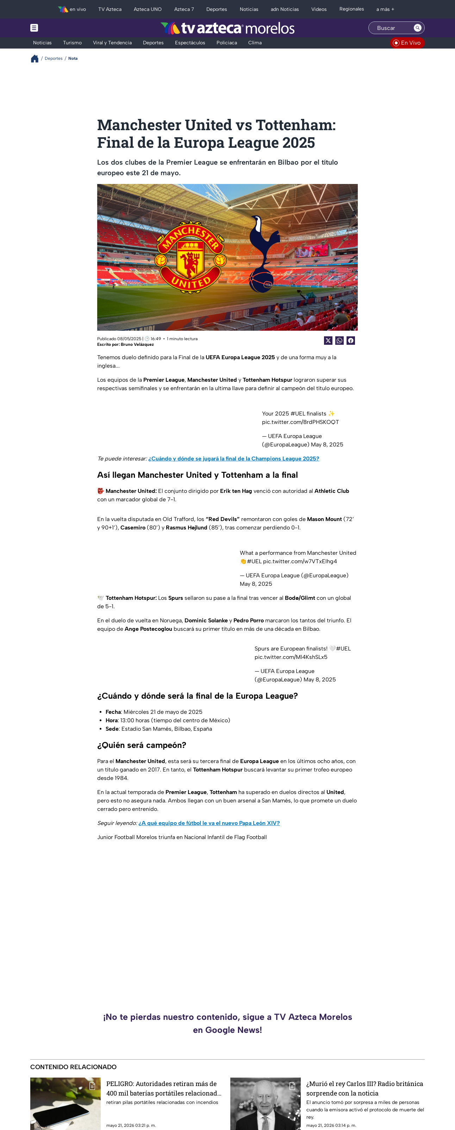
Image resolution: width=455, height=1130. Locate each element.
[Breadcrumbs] (37, 58)
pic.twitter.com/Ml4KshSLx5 (291, 657)
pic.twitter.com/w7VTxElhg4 (300, 561)
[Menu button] (58, 27)
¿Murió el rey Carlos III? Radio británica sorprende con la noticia (364, 1088)
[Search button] (418, 28)
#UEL (298, 413)
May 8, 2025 (327, 444)
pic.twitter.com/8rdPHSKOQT (300, 422)
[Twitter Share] (328, 340)
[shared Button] (339, 340)
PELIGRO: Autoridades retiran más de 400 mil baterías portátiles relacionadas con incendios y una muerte (165, 1088)
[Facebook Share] (351, 340)
